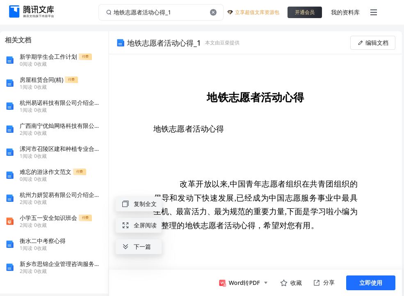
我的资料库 (345, 12)
